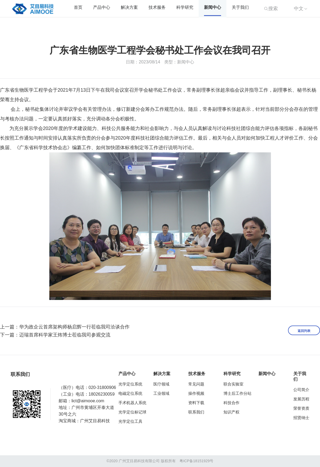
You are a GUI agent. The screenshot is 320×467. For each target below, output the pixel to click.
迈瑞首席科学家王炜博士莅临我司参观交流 (64, 335)
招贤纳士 (301, 417)
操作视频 (196, 393)
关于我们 (240, 7)
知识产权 (231, 412)
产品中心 (101, 7)
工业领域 (161, 393)
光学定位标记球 (132, 412)
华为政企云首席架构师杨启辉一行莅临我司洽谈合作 (74, 327)
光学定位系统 (130, 384)
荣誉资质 (301, 408)
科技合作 (231, 402)
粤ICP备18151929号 (196, 461)
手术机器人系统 (132, 402)
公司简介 (301, 389)
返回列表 (304, 331)
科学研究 (184, 7)
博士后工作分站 (237, 393)
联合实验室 (233, 384)
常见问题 (196, 384)
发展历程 (301, 399)
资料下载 (196, 402)
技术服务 (157, 7)
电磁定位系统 (130, 393)
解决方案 (129, 7)
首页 (78, 7)
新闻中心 (212, 7)
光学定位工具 (130, 421)
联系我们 (196, 412)
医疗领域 (161, 384)
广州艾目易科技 (95, 421)
